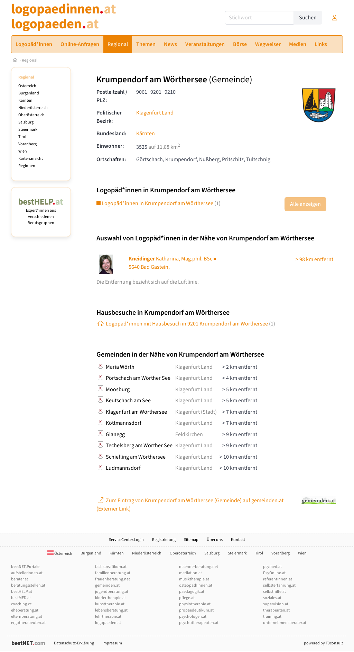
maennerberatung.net (198, 567)
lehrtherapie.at (108, 616)
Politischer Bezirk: (109, 117)
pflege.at (187, 598)
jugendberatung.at (111, 592)
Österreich (27, 86)
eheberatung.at (24, 610)
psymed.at (272, 567)
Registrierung (164, 540)
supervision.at (275, 604)
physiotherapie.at (195, 604)
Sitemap (191, 540)
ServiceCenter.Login (126, 540)
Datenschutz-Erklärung (74, 643)
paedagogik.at (191, 592)
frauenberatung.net (112, 579)
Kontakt (238, 540)
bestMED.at (21, 598)
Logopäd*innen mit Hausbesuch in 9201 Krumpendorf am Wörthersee (185, 324)
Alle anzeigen (305, 204)
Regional (29, 60)
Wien (22, 151)
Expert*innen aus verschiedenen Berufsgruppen (41, 213)
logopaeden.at (108, 623)
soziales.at (272, 598)
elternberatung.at (26, 616)
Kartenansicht (30, 159)
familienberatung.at (112, 573)
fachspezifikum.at (111, 567)
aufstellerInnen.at (27, 573)
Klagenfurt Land (155, 113)
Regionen (26, 166)
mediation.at (190, 573)
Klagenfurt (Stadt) (196, 412)
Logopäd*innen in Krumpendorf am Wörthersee (158, 203)
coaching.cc (21, 604)
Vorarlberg (27, 144)
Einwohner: (110, 146)
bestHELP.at (21, 592)
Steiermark (27, 129)
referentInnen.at (277, 579)
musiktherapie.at (194, 579)
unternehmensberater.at (284, 623)
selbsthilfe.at (274, 592)
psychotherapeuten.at (198, 623)
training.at (272, 616)
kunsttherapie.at (109, 604)
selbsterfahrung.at (279, 585)
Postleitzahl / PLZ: (112, 96)
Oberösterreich (31, 115)
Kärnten (25, 100)
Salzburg (26, 122)
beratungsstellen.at (28, 585)
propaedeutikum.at (196, 610)
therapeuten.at (276, 610)
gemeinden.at (107, 585)
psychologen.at (192, 616)
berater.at (19, 579)
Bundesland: (111, 133)
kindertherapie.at (110, 598)
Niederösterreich (33, 108)
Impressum (112, 643)
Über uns (215, 540)
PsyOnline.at (274, 573)
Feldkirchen (189, 434)
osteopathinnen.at (195, 585)
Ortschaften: (111, 159)
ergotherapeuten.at (28, 623)
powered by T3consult (323, 643)
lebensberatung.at (111, 610)
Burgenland (28, 93)
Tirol (22, 137)
